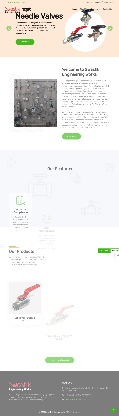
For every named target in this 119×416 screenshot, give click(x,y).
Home (74, 9)
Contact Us (107, 9)
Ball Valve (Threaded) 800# (25, 336)
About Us (83, 9)
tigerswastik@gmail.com (18, 2)
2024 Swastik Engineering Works (53, 412)
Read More (25, 42)
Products (94, 9)
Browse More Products (59, 362)
